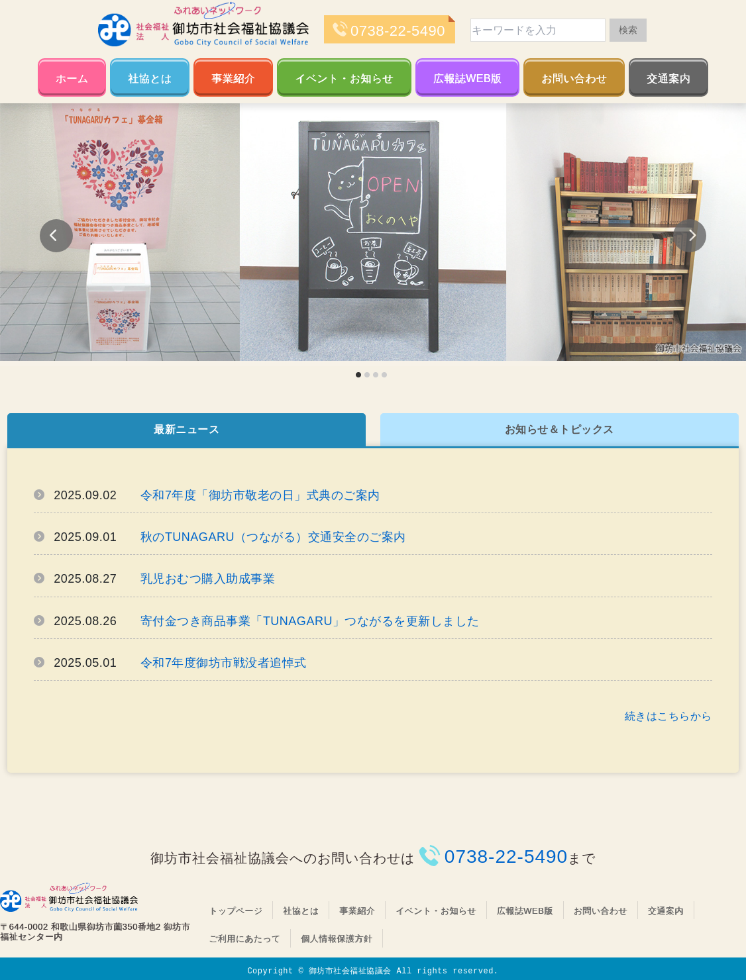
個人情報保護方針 (336, 939)
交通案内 (668, 78)
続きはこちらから (668, 716)
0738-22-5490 (397, 31)
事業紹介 (233, 78)
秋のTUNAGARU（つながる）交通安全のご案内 (273, 537)
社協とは (150, 78)
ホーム (72, 78)
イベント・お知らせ (344, 78)
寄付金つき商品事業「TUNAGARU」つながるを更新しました (310, 621)
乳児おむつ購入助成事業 (208, 578)
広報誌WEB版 (467, 78)
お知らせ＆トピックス (559, 429)
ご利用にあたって (244, 939)
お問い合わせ (574, 78)
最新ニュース (186, 429)
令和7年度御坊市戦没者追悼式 (223, 662)
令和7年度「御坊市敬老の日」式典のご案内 (260, 495)
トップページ (235, 911)
